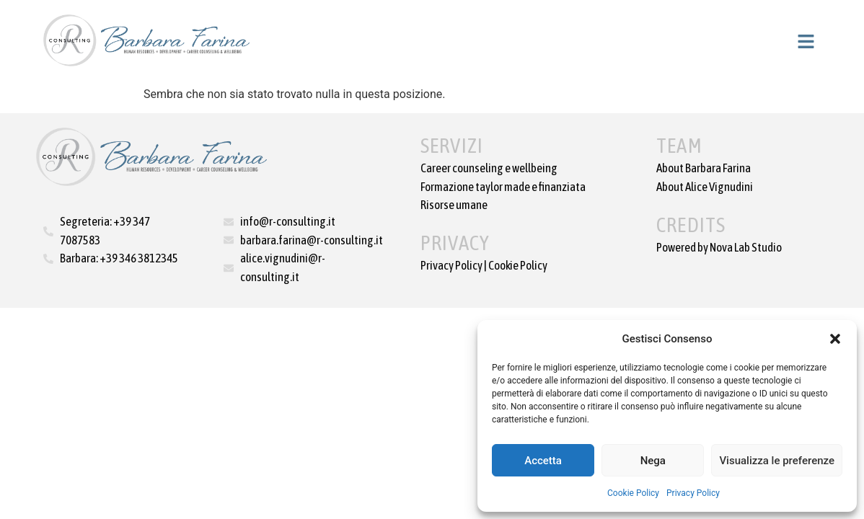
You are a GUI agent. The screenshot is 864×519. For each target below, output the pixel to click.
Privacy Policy (693, 493)
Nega (653, 460)
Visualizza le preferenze (776, 460)
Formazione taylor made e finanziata (503, 186)
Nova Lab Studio (746, 247)
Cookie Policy (633, 493)
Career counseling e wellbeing (488, 168)
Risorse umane (454, 205)
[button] (835, 339)
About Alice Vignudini (704, 186)
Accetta (543, 460)
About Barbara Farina (703, 168)
